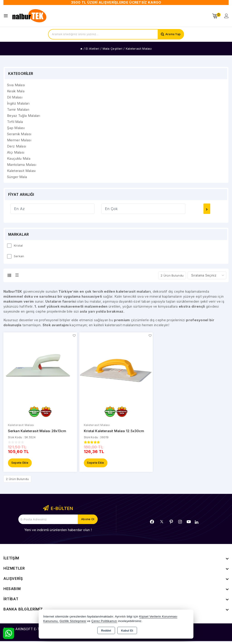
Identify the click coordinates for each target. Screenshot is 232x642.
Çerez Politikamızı (104, 621)
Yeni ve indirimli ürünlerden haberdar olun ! (58, 531)
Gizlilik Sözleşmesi (73, 621)
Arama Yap (172, 34)
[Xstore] (29, 16)
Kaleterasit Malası (21, 425)
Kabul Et (127, 630)
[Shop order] (207, 275)
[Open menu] (6, 15)
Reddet (106, 630)
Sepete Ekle (19, 464)
